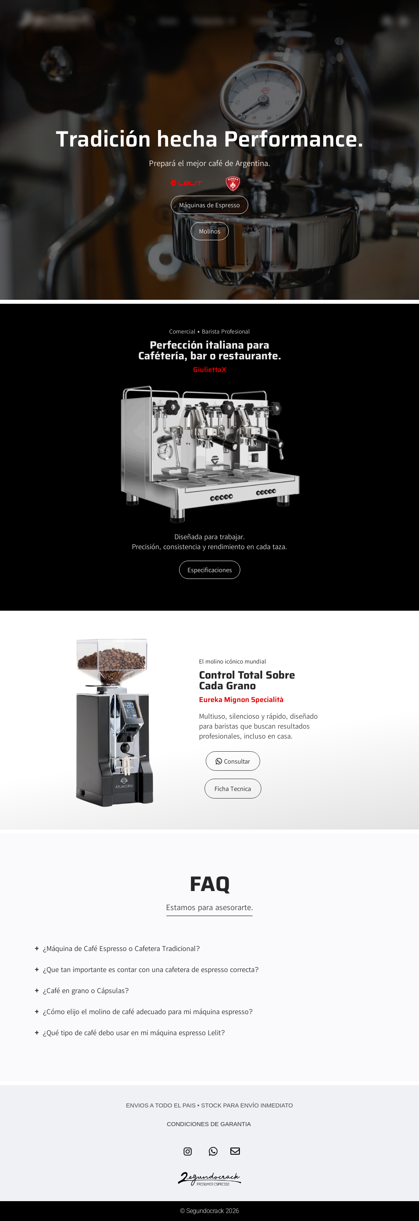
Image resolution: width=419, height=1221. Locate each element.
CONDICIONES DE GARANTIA (209, 1124)
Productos (214, 21)
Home (168, 20)
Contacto (265, 20)
